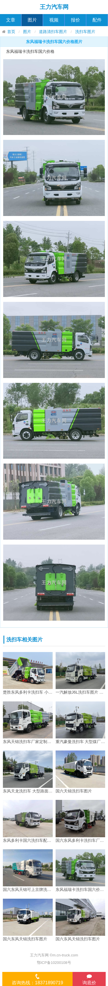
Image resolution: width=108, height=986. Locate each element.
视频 (53, 20)
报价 (75, 20)
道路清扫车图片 (53, 32)
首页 (11, 32)
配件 (97, 20)
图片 (32, 20)
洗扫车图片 (85, 32)
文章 (10, 20)
